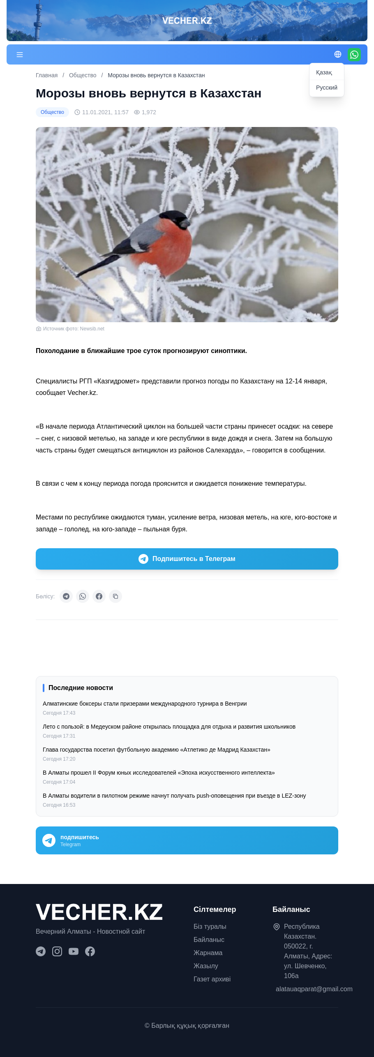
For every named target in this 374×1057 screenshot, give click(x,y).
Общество (83, 75)
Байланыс (209, 939)
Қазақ (324, 72)
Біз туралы (210, 926)
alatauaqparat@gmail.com (314, 988)
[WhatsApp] (354, 54)
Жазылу (206, 965)
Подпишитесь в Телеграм (187, 559)
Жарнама (208, 952)
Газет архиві (212, 979)
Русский (326, 87)
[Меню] (19, 54)
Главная (47, 75)
